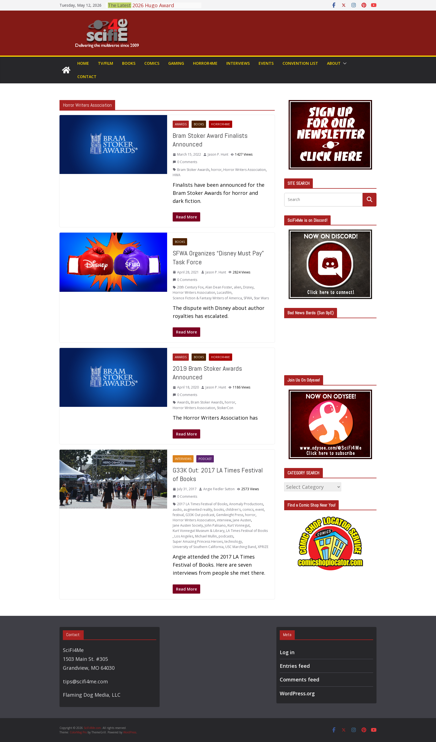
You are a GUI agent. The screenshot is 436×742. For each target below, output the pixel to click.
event (259, 509)
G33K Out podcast (199, 514)
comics (248, 509)
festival (178, 514)
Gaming (176, 63)
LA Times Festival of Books (247, 530)
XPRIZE (263, 546)
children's (233, 509)
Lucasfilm (224, 292)
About (334, 63)
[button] (344, 63)
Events (266, 63)
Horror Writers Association (244, 169)
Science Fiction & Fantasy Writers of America (207, 298)
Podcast (205, 459)
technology (233, 541)
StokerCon (225, 407)
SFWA (248, 298)
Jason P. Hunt (218, 154)
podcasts (226, 536)
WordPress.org (297, 693)
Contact (86, 76)
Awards (181, 124)
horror (216, 169)
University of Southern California (198, 546)
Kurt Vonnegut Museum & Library (198, 530)
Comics (151, 63)
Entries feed (295, 666)
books (219, 509)
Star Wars (261, 298)
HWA (176, 175)
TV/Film (105, 63)
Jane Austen (242, 520)
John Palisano (215, 525)
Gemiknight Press (229, 514)
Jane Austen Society (188, 525)
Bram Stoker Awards (193, 169)
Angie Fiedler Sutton (219, 489)
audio (177, 509)
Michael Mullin (206, 536)
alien (237, 287)
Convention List (300, 63)
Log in (287, 652)
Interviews (238, 63)
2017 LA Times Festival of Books (202, 504)
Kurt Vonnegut (238, 525)
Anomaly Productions (246, 504)
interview (224, 520)
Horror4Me (205, 63)
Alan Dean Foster (218, 287)
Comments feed (299, 679)
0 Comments (185, 162)
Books (128, 63)
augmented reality (198, 509)
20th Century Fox (190, 287)
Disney (248, 287)
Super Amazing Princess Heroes (198, 541)
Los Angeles (183, 536)
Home (83, 63)
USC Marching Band (240, 546)
